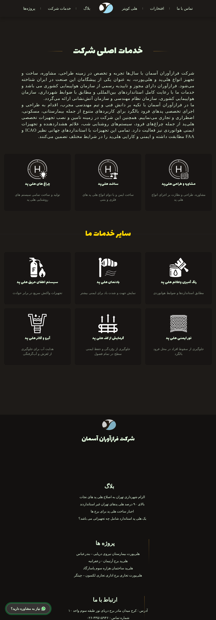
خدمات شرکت (59, 8)
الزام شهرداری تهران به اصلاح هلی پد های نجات (112, 497)
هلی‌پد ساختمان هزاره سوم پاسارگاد (108, 568)
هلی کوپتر (129, 8)
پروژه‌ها (29, 8)
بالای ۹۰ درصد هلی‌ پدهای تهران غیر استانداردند (112, 504)
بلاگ (87, 8)
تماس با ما (185, 8)
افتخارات (157, 8)
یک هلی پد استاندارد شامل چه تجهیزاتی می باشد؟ (112, 518)
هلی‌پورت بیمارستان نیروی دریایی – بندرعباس (108, 554)
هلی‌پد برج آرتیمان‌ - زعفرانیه (108, 561)
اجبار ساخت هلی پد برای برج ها (112, 511)
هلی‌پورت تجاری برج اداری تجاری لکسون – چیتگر (108, 575)
